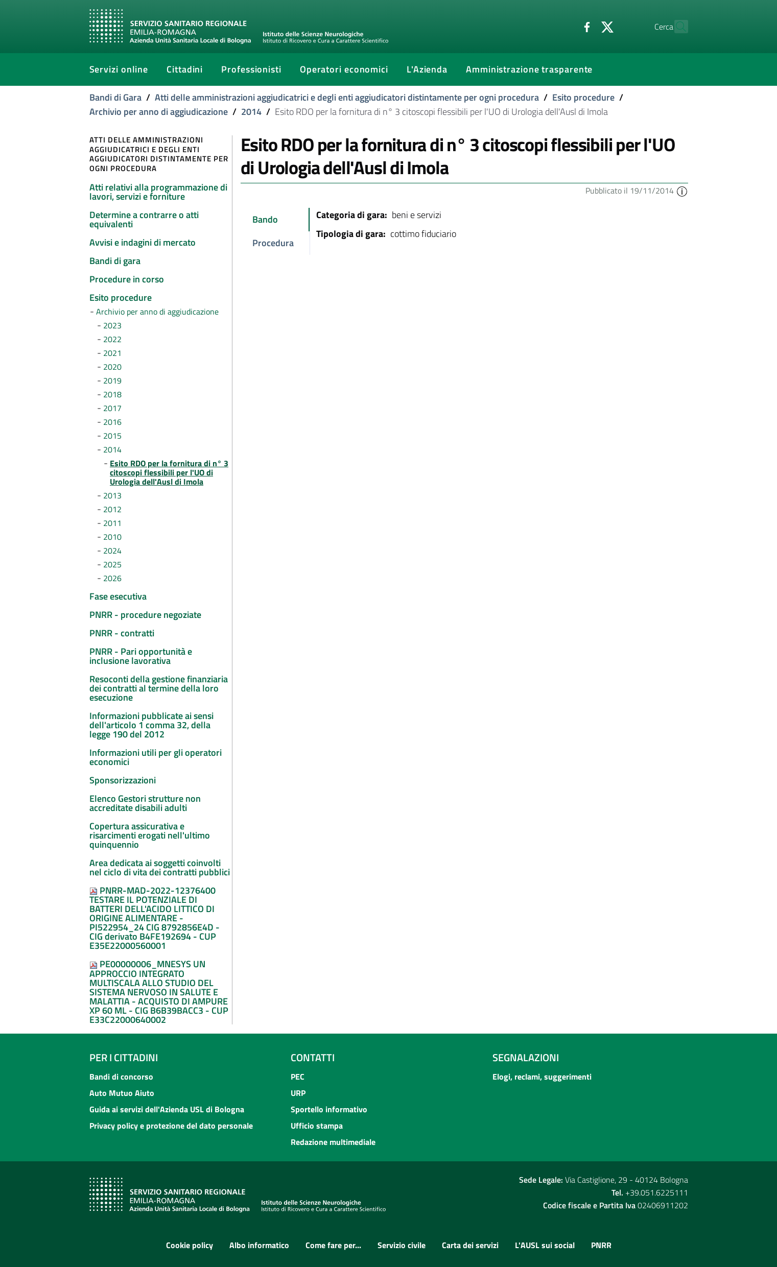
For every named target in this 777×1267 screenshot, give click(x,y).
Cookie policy (189, 1245)
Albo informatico (259, 1245)
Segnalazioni (525, 1057)
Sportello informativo (329, 1109)
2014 (251, 111)
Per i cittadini (123, 1057)
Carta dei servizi (470, 1245)
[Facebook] (565, 26)
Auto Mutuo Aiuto (121, 1093)
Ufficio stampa (317, 1125)
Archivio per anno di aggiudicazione (158, 111)
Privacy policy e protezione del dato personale (171, 1125)
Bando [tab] (265, 219)
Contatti (313, 1057)
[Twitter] (585, 26)
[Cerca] (676, 26)
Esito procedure (583, 97)
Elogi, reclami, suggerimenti (542, 1076)
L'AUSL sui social (545, 1245)
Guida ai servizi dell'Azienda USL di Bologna (166, 1109)
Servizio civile (402, 1245)
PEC (297, 1076)
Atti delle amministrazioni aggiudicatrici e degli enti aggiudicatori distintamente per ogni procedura (347, 97)
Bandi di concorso (121, 1076)
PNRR (601, 1245)
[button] (682, 190)
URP (298, 1093)
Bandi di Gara (115, 97)
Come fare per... (333, 1245)
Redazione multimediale (333, 1142)
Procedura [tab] (273, 243)
